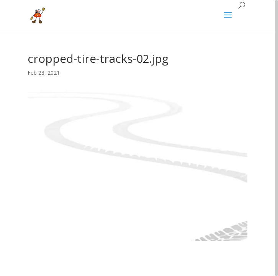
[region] (139, 138)
